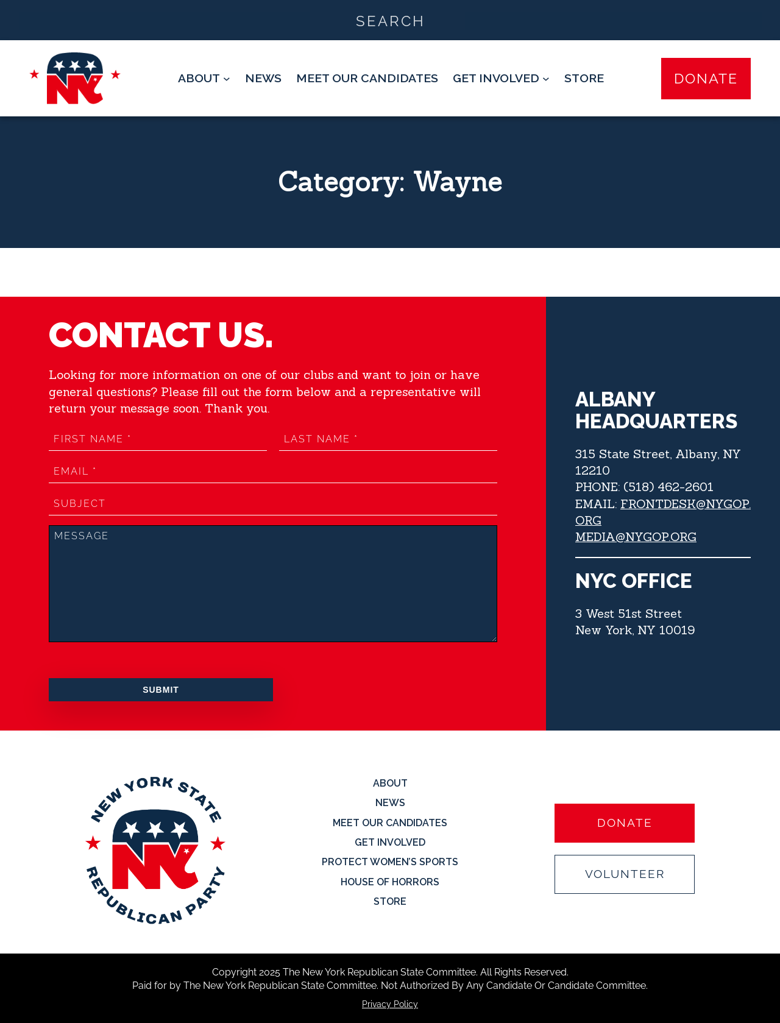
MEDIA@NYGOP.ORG (636, 536)
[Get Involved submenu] (501, 78)
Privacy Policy (390, 1004)
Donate (706, 78)
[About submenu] (204, 78)
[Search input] (390, 20)
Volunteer (625, 874)
